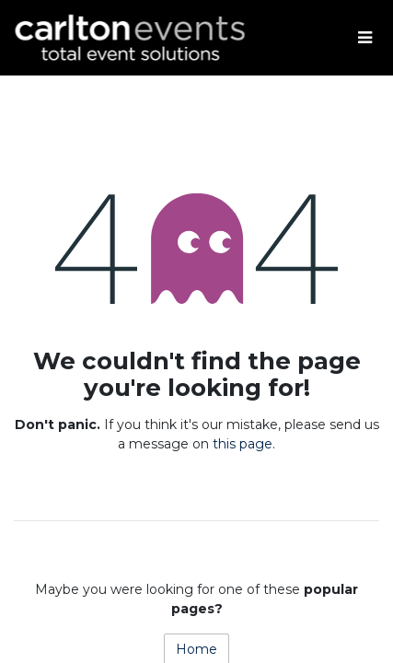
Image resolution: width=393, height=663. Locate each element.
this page (242, 444)
